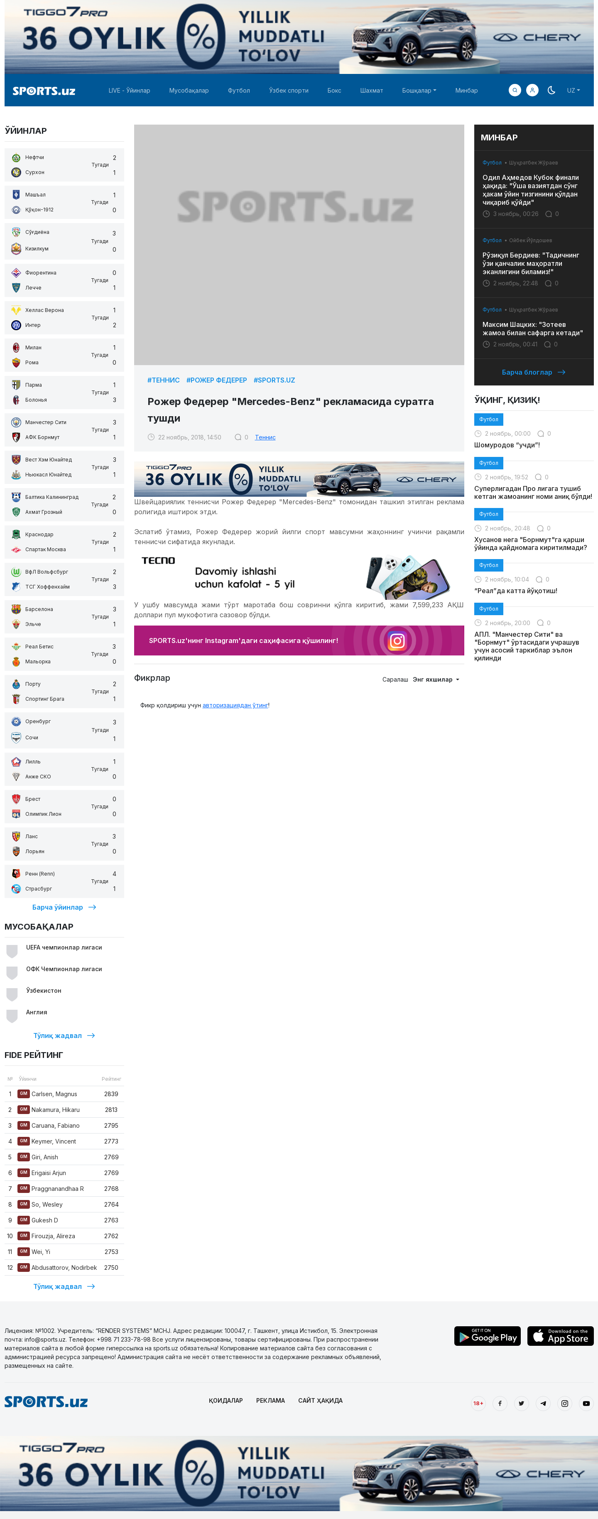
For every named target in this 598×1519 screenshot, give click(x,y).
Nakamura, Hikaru (48, 1109)
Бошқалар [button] (416, 90)
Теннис (265, 437)
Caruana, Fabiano (48, 1125)
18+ (478, 1403)
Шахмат (371, 90)
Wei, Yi (33, 1251)
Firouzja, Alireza (46, 1236)
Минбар (467, 90)
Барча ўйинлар (64, 907)
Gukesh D (37, 1220)
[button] (532, 90)
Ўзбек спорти (289, 90)
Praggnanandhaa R (50, 1188)
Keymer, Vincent (46, 1141)
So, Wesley (40, 1204)
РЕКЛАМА (270, 1400)
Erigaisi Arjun (41, 1172)
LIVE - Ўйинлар (129, 90)
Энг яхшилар (433, 679)
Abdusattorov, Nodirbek (57, 1267)
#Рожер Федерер (216, 380)
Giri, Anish (37, 1157)
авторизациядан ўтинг (235, 705)
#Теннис (163, 380)
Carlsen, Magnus (47, 1094)
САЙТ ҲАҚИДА (320, 1400)
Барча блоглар (534, 372)
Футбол (239, 90)
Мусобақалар (189, 90)
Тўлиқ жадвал (64, 1035)
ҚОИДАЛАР (226, 1400)
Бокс (334, 90)
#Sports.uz (274, 380)
